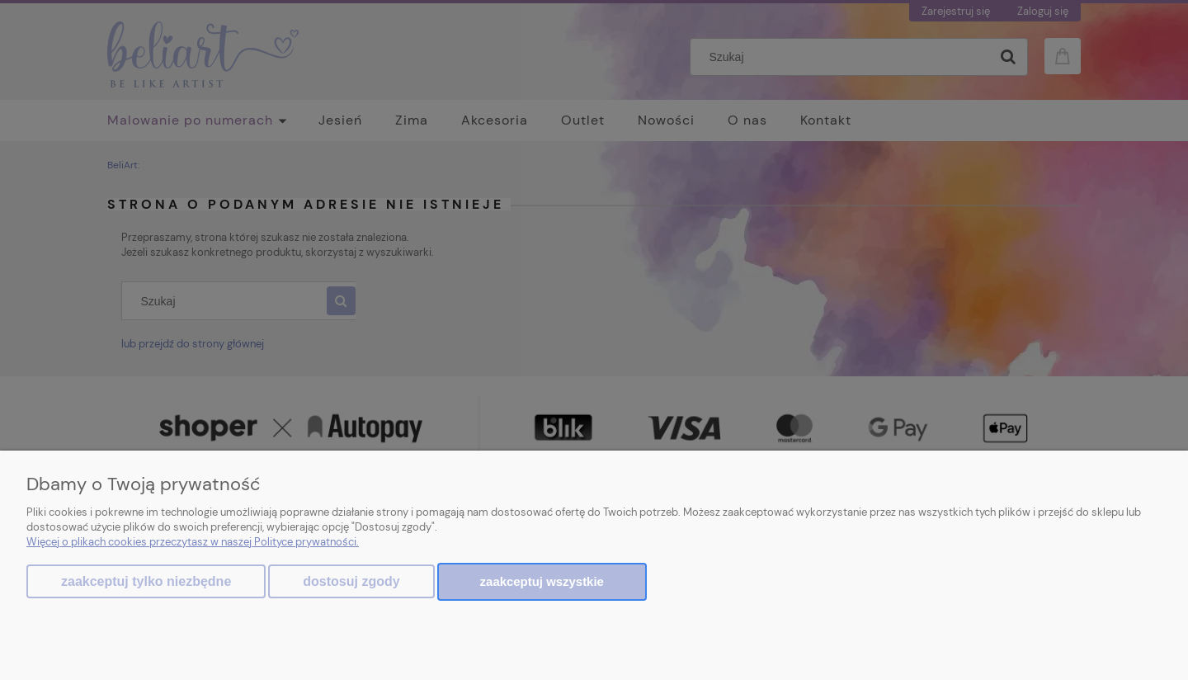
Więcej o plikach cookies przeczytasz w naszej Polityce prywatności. (192, 542)
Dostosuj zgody (351, 581)
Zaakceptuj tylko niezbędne (146, 581)
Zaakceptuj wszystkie (542, 581)
